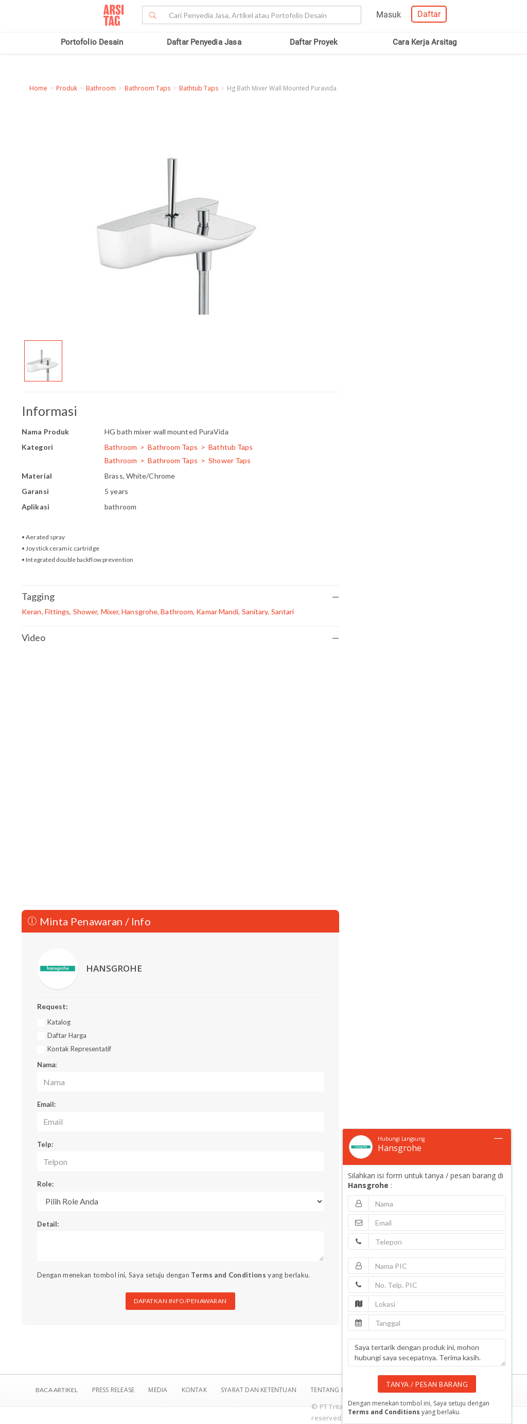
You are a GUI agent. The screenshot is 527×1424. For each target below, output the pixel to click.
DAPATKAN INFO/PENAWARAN (180, 1301)
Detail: (48, 1224)
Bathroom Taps (147, 88)
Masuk (388, 15)
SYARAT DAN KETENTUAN (259, 1389)
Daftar (429, 14)
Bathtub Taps (198, 88)
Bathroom (101, 88)
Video (180, 638)
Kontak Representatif (79, 1049)
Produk (66, 88)
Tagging (180, 597)
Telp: (45, 1144)
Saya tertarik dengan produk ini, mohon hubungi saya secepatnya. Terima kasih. (427, 1352)
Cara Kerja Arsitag (425, 42)
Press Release (113, 1389)
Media (158, 1389)
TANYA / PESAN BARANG (427, 1384)
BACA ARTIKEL (57, 1390)
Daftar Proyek (314, 42)
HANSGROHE (114, 968)
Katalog (59, 1022)
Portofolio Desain (92, 42)
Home (38, 88)
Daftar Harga (66, 1035)
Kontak (195, 1389)
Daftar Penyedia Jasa (204, 42)
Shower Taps (229, 460)
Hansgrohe (399, 1148)
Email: (46, 1104)
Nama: (47, 1065)
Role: (45, 1184)
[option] (43, 361)
